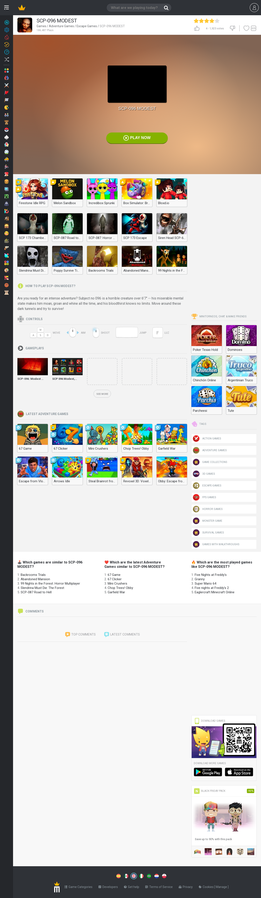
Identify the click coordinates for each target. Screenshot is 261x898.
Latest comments (122, 635)
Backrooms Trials (33, 575)
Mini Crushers (117, 583)
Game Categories (78, 887)
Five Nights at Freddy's (211, 575)
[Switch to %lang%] (118, 876)
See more (102, 394)
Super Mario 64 (205, 583)
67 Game (114, 575)
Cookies (206, 887)
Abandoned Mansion (35, 579)
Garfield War (116, 592)
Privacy (186, 887)
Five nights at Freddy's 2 (212, 588)
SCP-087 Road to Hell (36, 592)
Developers (108, 887)
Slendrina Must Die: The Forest (42, 588)
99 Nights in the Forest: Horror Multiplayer (50, 583)
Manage (222, 887)
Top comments (80, 635)
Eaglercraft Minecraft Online (214, 592)
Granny (200, 579)
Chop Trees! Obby (120, 588)
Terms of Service (159, 887)
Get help (131, 887)
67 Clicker (115, 579)
